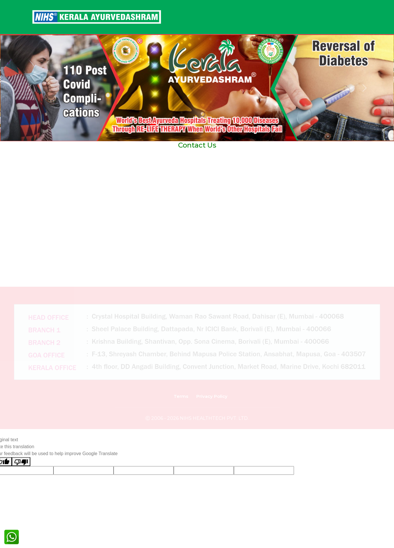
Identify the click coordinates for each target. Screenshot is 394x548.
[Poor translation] (21, 461)
